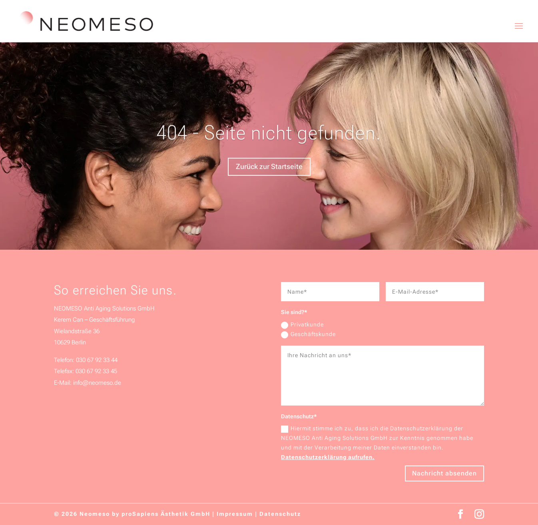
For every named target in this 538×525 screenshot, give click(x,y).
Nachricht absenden (444, 473)
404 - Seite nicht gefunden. (269, 138)
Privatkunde (302, 324)
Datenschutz (280, 514)
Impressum (235, 514)
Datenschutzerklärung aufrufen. (328, 457)
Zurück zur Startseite (269, 173)
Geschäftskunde (308, 334)
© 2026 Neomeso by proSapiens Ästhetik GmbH (132, 514)
